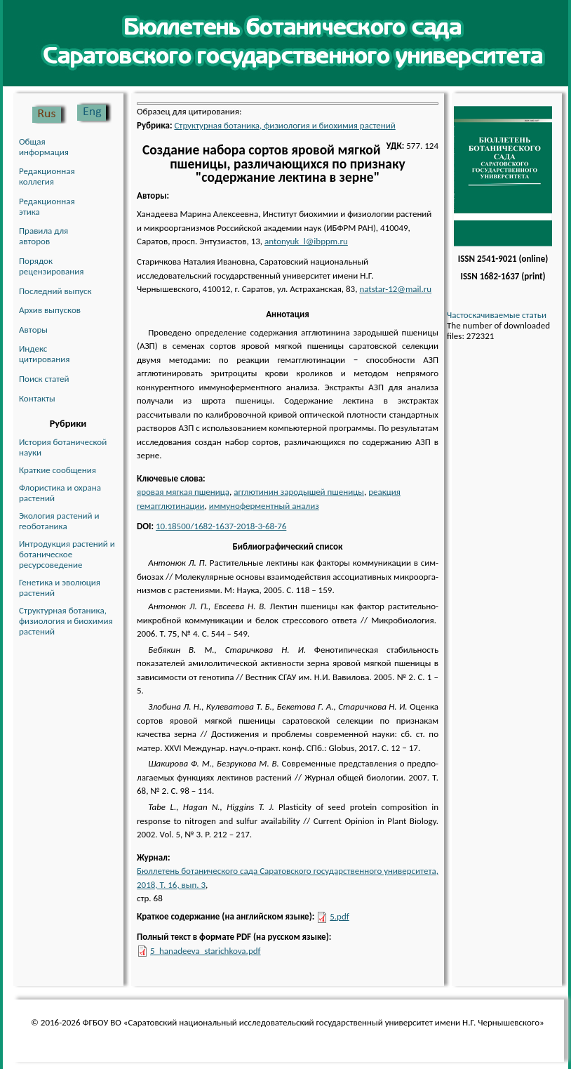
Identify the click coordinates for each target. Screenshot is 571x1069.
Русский (50, 113)
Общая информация (44, 146)
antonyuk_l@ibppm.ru (306, 241)
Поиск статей (44, 378)
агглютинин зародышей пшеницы (299, 491)
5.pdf (339, 916)
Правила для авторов (43, 235)
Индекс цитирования (44, 353)
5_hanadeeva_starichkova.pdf (205, 950)
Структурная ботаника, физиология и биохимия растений (66, 621)
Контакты (37, 398)
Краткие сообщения (57, 470)
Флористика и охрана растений (60, 492)
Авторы (33, 329)
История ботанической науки (63, 447)
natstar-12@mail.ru (395, 289)
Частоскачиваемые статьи (496, 315)
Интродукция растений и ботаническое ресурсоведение (67, 554)
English (93, 113)
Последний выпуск (55, 291)
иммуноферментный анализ (264, 505)
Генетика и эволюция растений (59, 587)
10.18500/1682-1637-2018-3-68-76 (221, 526)
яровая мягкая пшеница (183, 491)
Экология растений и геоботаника (59, 520)
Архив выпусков (50, 310)
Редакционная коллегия (47, 176)
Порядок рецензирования (51, 266)
